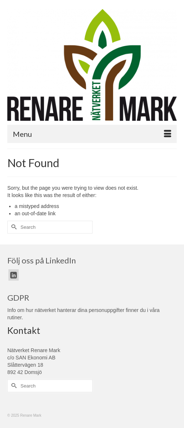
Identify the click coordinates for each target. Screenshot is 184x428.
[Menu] (92, 134)
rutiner (14, 317)
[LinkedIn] (13, 275)
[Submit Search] (12, 227)
